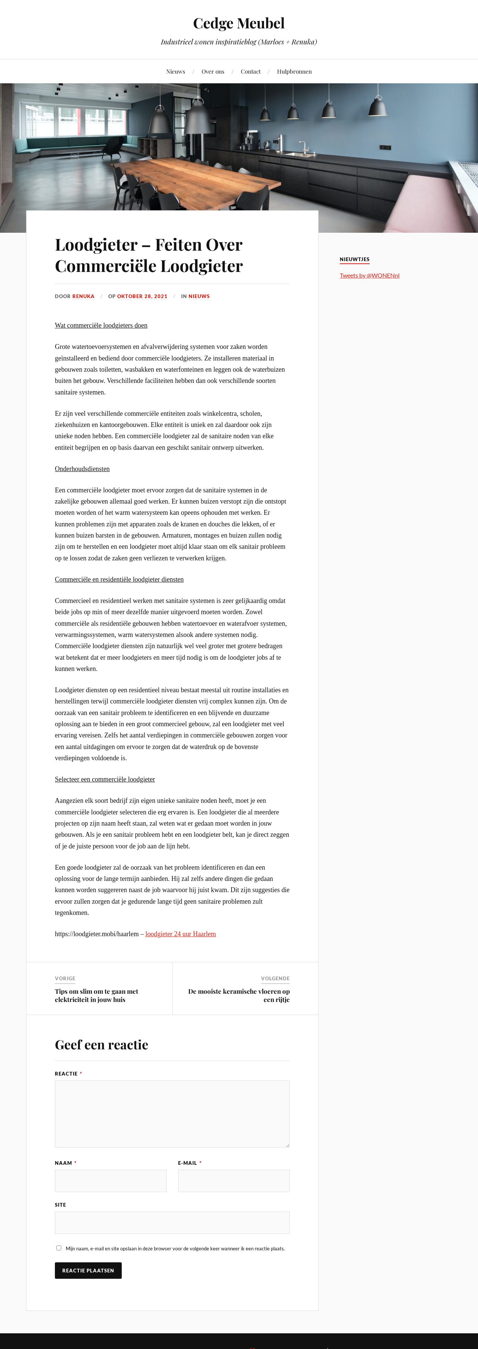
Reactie (68, 1074)
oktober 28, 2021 (142, 296)
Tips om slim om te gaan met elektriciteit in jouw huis (96, 995)
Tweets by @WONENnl (370, 275)
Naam (66, 1163)
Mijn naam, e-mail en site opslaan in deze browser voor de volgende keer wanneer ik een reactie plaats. (175, 1248)
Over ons (213, 71)
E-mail (190, 1163)
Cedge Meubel (239, 22)
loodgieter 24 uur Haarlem (180, 934)
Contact (251, 71)
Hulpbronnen (294, 71)
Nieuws (175, 71)
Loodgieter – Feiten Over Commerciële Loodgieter (149, 254)
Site (60, 1205)
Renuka (83, 296)
